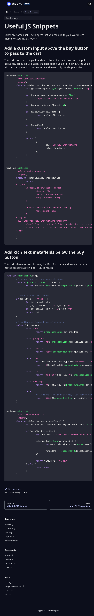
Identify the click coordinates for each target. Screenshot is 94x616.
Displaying (9, 536)
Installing (8, 524)
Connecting (9, 528)
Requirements (11, 540)
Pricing (8, 582)
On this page (12, 18)
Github (8, 555)
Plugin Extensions (14, 586)
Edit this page (12, 489)
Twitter (8, 559)
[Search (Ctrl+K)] (89, 4)
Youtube (9, 563)
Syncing (8, 532)
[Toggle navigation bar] (4, 4)
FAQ (7, 594)
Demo (8, 590)
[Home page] (6, 12)
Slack (8, 567)
